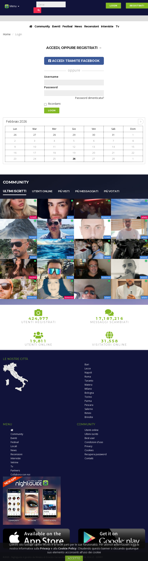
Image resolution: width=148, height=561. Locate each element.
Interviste (107, 26)
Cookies (89, 450)
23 (15, 158)
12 (74, 146)
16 (15, 152)
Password (51, 87)
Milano (88, 388)
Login (113, 5)
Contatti (89, 458)
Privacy (88, 446)
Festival (67, 26)
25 (54, 158)
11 (54, 146)
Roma (88, 376)
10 (34, 146)
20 (93, 152)
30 (93, 134)
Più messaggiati (86, 191)
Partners (15, 470)
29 (74, 134)
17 (34, 152)
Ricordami (54, 103)
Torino (88, 396)
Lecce (88, 368)
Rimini (88, 413)
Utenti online (42, 191)
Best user (90, 438)
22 (133, 152)
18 (54, 152)
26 (15, 134)
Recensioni (91, 26)
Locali (14, 446)
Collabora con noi (20, 474)
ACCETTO (74, 558)
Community (42, 26)
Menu (12, 7)
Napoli (88, 372)
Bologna (89, 392)
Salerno (89, 409)
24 (34, 158)
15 (133, 146)
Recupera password (96, 454)
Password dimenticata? (89, 98)
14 (113, 146)
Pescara (89, 405)
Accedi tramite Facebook (74, 61)
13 (93, 146)
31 (113, 134)
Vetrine (14, 462)
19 (74, 152)
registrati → (89, 48)
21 (113, 152)
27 (34, 134)
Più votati (111, 191)
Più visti (63, 191)
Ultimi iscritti (14, 191)
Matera (88, 384)
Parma (88, 401)
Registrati (137, 5)
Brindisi (89, 417)
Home (7, 34)
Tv (117, 26)
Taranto (89, 380)
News (78, 26)
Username (51, 76)
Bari (87, 364)
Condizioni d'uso (94, 442)
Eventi (56, 26)
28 (54, 134)
